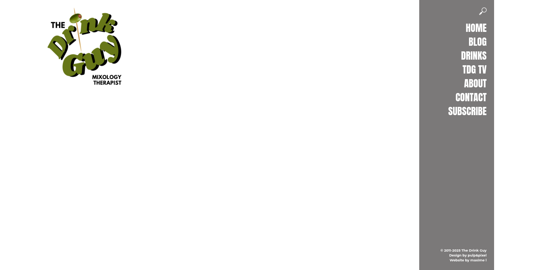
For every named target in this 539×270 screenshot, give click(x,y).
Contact (471, 97)
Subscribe (467, 111)
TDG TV (475, 69)
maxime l (479, 260)
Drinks (474, 56)
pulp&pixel (477, 255)
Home (476, 28)
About (475, 83)
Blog (478, 42)
